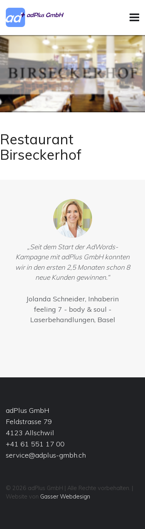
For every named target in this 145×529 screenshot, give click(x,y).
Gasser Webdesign (65, 496)
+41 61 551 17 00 (35, 443)
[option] (72, 263)
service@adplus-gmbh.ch (46, 455)
